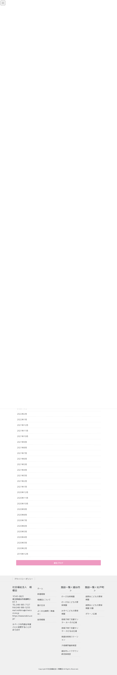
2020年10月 (22, 503)
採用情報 (41, 619)
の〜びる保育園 (68, 596)
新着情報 (41, 594)
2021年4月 (22, 470)
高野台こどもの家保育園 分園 (93, 606)
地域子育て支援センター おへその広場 (69, 621)
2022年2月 (22, 414)
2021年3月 (22, 475)
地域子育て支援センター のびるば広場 (69, 629)
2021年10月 (22, 436)
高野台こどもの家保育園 (93, 598)
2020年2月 (22, 548)
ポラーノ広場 (91, 613)
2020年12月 (22, 492)
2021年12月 (22, 425)
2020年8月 (22, 515)
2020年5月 (22, 531)
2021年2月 (22, 481)
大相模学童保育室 (68, 645)
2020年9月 (22, 509)
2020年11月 (22, 498)
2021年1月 (22, 486)
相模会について (43, 599)
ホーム (40, 588)
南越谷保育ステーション (69, 638)
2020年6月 (22, 526)
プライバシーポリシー (23, 579)
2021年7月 (22, 453)
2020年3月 (22, 542)
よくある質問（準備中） (45, 612)
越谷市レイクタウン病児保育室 (69, 652)
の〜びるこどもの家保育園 (69, 603)
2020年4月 (22, 537)
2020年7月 (22, 520)
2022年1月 (22, 419)
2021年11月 (22, 430)
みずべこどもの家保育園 (69, 612)
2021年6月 (22, 458)
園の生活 (41, 605)
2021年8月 (22, 447)
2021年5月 (22, 464)
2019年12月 (22, 554)
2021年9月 (22, 442)
